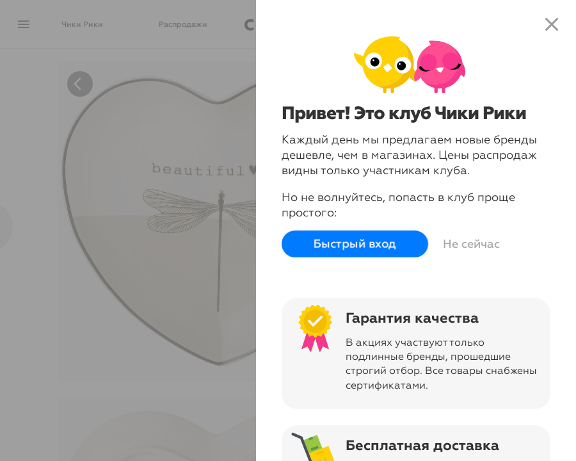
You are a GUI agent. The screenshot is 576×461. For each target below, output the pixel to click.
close (551, 24)
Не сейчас (468, 244)
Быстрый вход (352, 244)
